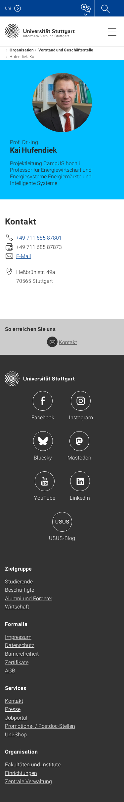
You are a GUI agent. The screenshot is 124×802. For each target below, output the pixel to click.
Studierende (19, 581)
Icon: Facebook (43, 401)
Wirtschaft (17, 606)
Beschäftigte (19, 589)
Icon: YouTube (45, 481)
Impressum (18, 636)
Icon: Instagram (81, 401)
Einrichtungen (21, 772)
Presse (13, 708)
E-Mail (23, 255)
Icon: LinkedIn (80, 481)
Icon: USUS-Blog (62, 522)
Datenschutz (19, 644)
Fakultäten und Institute (33, 764)
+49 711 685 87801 (39, 237)
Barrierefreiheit (22, 653)
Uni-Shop (16, 734)
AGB (10, 670)
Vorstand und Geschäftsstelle (65, 49)
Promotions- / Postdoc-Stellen (40, 725)
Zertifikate (16, 662)
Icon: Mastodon (79, 441)
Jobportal (16, 717)
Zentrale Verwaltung (28, 781)
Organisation (22, 49)
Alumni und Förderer (28, 598)
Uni (8, 8)
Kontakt (62, 342)
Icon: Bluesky (43, 441)
